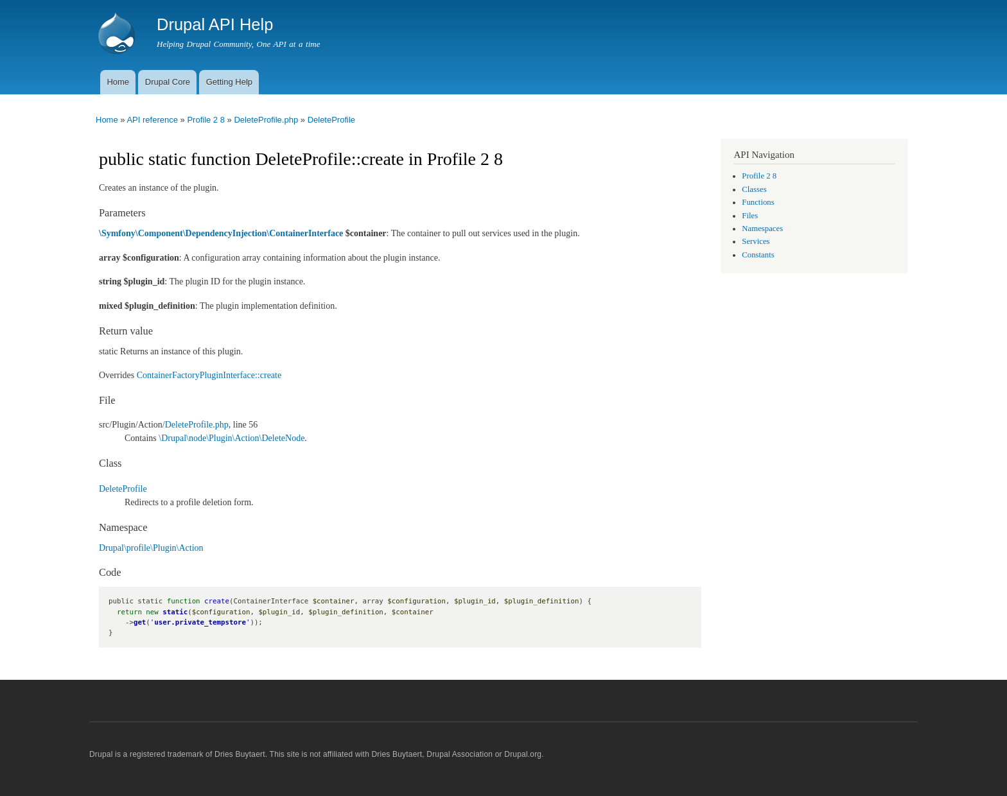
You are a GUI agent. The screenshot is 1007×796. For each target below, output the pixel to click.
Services (755, 241)
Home (118, 82)
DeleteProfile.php (266, 120)
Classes (754, 189)
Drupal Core (167, 82)
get (140, 622)
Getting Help (229, 82)
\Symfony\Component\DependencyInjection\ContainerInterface (221, 233)
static (175, 612)
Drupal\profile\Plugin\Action (151, 548)
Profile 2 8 (206, 120)
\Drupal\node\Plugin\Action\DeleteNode (231, 438)
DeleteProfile (331, 120)
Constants (758, 254)
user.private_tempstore (200, 622)
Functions (758, 202)
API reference (152, 120)
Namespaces (762, 228)
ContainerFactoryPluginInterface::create (209, 375)
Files (750, 215)
